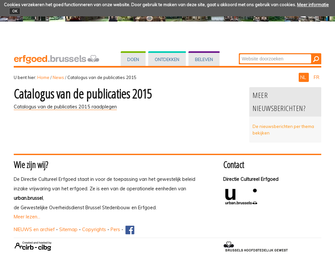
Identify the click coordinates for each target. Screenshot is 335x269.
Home (43, 77)
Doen (133, 59)
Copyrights (94, 229)
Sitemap (68, 229)
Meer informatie (313, 4)
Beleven (204, 59)
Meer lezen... (27, 217)
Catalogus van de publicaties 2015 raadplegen (65, 107)
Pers (115, 229)
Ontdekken (167, 59)
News (58, 77)
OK (14, 11)
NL (303, 77)
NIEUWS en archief (34, 229)
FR (316, 77)
